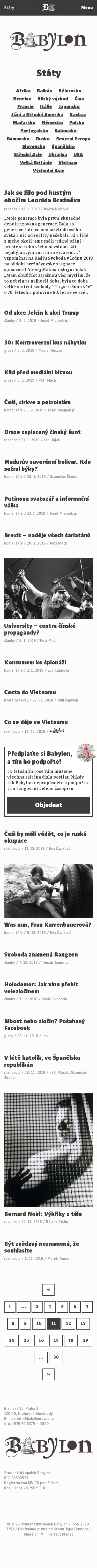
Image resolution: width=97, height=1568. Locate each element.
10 (39, 1324)
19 (85, 1340)
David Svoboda (54, 999)
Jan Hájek (52, 440)
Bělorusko (69, 90)
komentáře (13, 410)
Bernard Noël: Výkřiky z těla (43, 1214)
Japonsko (69, 106)
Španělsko (63, 146)
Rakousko (66, 130)
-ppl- (46, 1036)
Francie (25, 106)
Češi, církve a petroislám (37, 402)
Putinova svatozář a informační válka (46, 502)
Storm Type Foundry (71, 1529)
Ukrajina (57, 154)
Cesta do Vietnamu (30, 692)
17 (56, 1340)
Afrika (23, 90)
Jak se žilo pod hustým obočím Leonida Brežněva (42, 196)
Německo (52, 122)
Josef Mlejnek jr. (54, 320)
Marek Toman (58, 1258)
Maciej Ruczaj (50, 350)
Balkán (44, 90)
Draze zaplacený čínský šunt (42, 432)
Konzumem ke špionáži (35, 662)
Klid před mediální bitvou (38, 372)
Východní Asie (48, 170)
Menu (87, 8)
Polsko (76, 122)
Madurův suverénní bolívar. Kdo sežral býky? (47, 465)
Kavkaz (78, 114)
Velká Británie (36, 162)
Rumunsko (18, 138)
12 (68, 1324)
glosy (8, 350)
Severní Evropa (73, 138)
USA (78, 154)
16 (41, 1340)
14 (11, 1340)
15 (26, 1340)
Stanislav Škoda (63, 476)
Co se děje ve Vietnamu (36, 722)
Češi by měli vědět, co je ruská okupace (45, 837)
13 (83, 1324)
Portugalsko (34, 130)
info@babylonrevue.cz (35, 1418)
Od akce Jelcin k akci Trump (41, 313)
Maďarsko (24, 122)
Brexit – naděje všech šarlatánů (47, 535)
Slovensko (33, 146)
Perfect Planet (60, 1534)
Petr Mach (47, 380)
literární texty (16, 700)
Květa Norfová (56, 209)
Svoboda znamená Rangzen (41, 954)
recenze (10, 209)
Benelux (22, 98)
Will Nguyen (67, 700)
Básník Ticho (57, 1221)
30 (56, 1357)
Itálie (46, 106)
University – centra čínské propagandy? (40, 629)
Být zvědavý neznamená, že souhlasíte (41, 1247)
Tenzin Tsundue (55, 962)
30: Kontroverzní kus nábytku (45, 342)
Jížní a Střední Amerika (37, 114)
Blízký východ (53, 98)
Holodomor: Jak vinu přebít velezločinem (41, 988)
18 (70, 1340)
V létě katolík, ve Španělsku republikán (42, 1061)
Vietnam (67, 162)
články (9, 320)
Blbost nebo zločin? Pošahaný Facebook (44, 1025)
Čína (79, 98)
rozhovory (12, 731)
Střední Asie (28, 154)
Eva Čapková (58, 670)
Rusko (43, 138)
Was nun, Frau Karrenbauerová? (48, 925)
